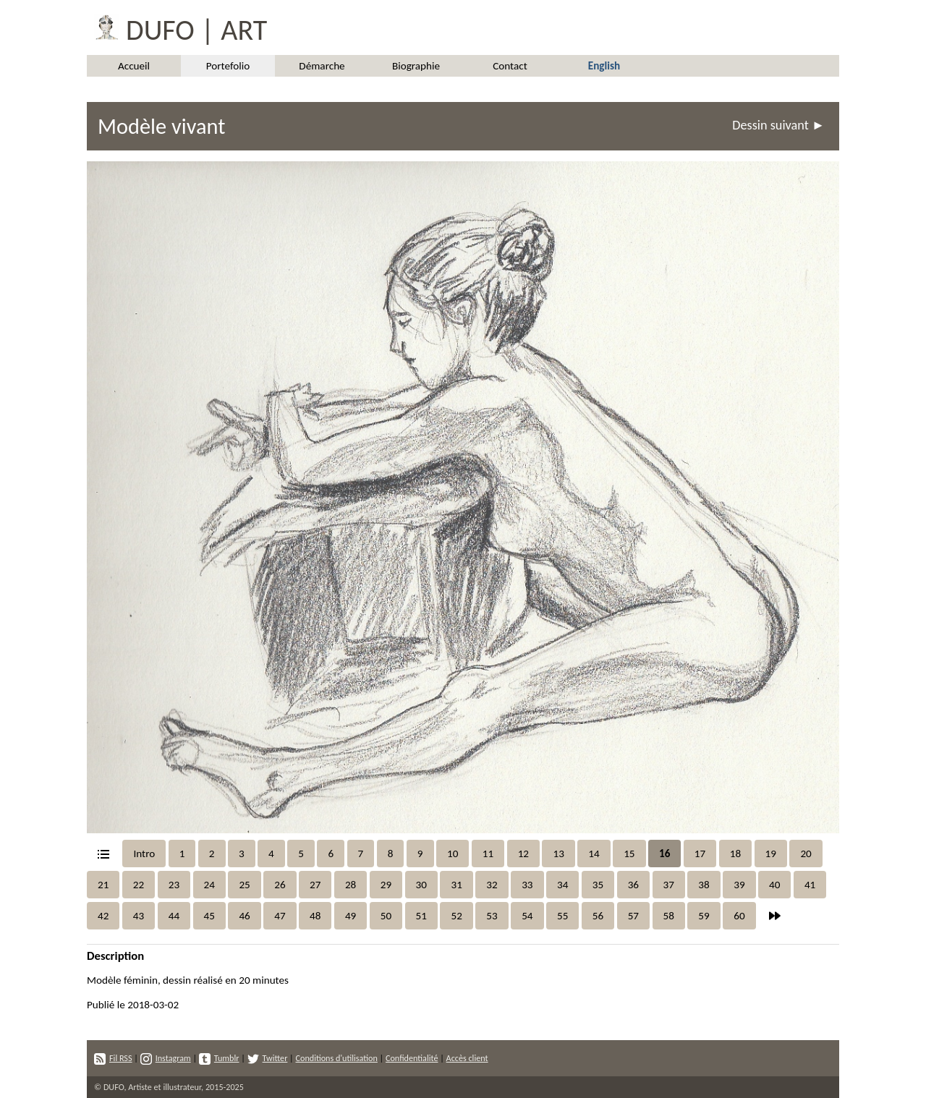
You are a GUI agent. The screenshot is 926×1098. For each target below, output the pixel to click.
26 (279, 884)
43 (138, 915)
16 (664, 853)
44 (174, 915)
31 (456, 884)
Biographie (416, 65)
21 (103, 884)
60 (739, 915)
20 (805, 853)
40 (774, 884)
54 (527, 915)
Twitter (267, 1057)
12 (523, 853)
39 (739, 884)
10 (452, 853)
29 (386, 884)
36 (633, 884)
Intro (144, 853)
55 (562, 915)
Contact (510, 65)
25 (244, 884)
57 (633, 915)
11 (488, 853)
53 (491, 915)
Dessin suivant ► (778, 125)
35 (597, 884)
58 (668, 915)
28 (350, 884)
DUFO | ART (177, 27)
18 (735, 853)
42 (103, 915)
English (604, 65)
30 (421, 884)
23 (174, 884)
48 (315, 915)
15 (629, 853)
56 (597, 915)
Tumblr (219, 1057)
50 (386, 915)
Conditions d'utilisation (336, 1057)
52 (456, 915)
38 (703, 884)
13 (558, 853)
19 (770, 853)
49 (350, 915)
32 (491, 884)
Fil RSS (113, 1057)
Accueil (134, 65)
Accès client (467, 1057)
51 (421, 915)
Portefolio (228, 65)
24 (209, 884)
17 (699, 853)
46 (244, 915)
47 (279, 915)
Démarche (321, 65)
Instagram (165, 1057)
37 (668, 884)
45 (209, 915)
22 (138, 884)
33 (527, 884)
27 (315, 884)
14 (593, 853)
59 (703, 915)
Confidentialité (412, 1057)
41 (809, 884)
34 (562, 884)
